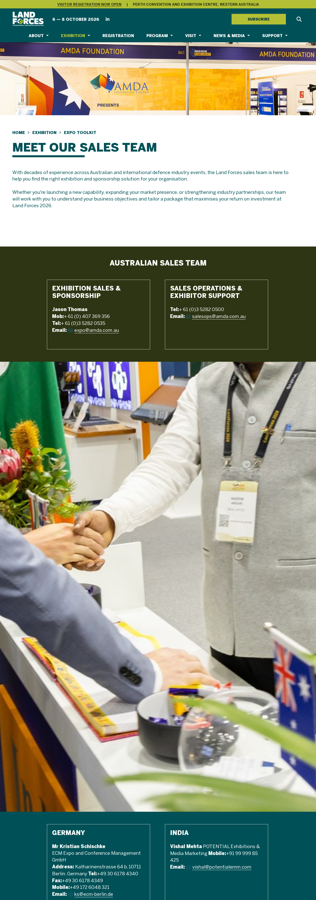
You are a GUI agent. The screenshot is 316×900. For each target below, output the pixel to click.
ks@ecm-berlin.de (93, 894)
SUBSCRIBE (259, 19)
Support (272, 35)
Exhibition (73, 35)
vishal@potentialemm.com (221, 867)
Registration (118, 35)
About (36, 35)
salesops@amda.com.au (219, 317)
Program (157, 35)
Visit (190, 35)
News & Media (229, 35)
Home (18, 132)
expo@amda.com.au (96, 330)
